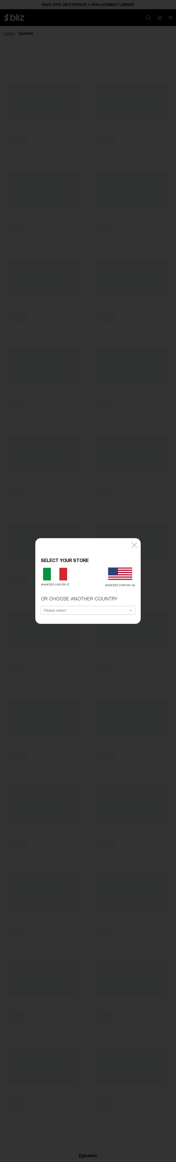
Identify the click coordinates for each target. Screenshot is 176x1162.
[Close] (134, 544)
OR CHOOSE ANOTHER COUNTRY (79, 598)
